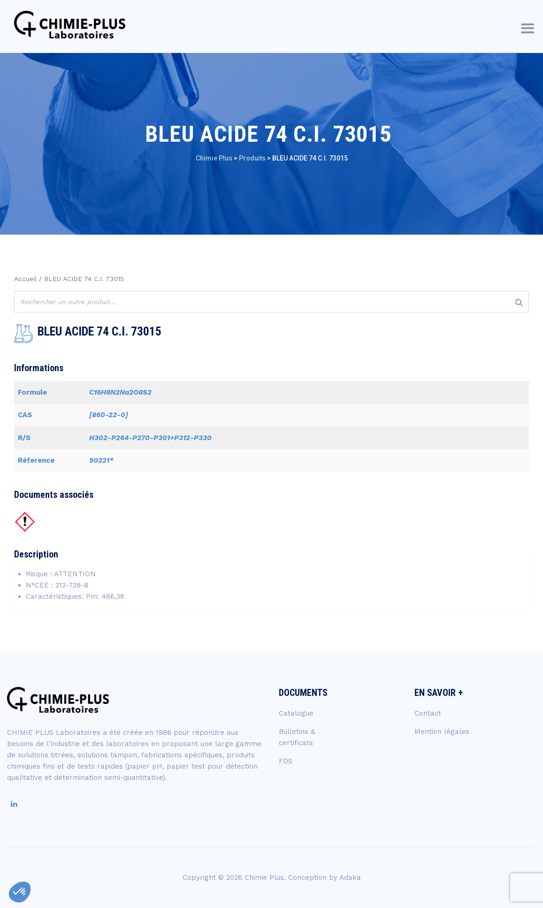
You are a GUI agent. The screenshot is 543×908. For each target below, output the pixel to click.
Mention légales (441, 731)
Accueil (25, 278)
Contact (427, 713)
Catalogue (296, 713)
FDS (285, 761)
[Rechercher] (519, 302)
